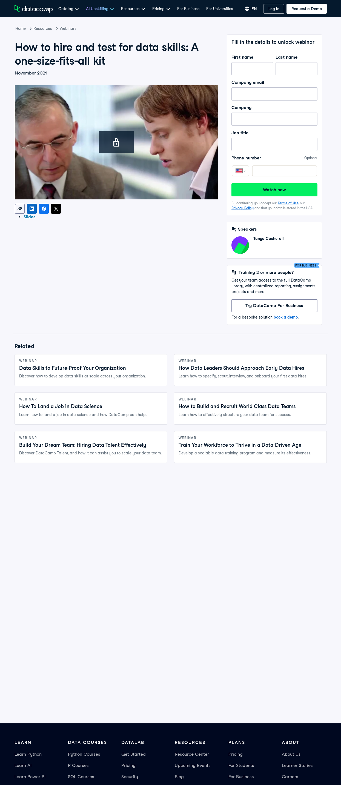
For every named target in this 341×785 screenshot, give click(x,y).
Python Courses (84, 754)
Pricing (128, 765)
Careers (290, 776)
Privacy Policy (242, 208)
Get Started (133, 754)
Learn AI (23, 765)
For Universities (219, 9)
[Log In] (273, 9)
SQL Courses (81, 776)
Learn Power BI (30, 776)
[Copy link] (20, 209)
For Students (241, 765)
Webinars (68, 28)
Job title (274, 133)
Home (20, 28)
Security (129, 776)
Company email (274, 82)
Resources (42, 28)
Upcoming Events (193, 765)
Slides (30, 216)
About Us (291, 754)
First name (252, 57)
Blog (179, 776)
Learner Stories (297, 765)
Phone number (274, 158)
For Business (188, 9)
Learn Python (28, 754)
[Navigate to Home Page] (34, 9)
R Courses (78, 765)
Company (274, 107)
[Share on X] (56, 209)
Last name (296, 57)
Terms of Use (288, 203)
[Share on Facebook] (44, 209)
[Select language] (250, 9)
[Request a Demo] (306, 9)
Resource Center (192, 754)
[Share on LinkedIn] (32, 209)
